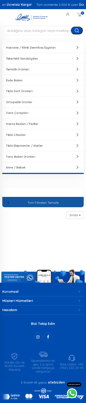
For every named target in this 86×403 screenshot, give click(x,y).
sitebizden (56, 382)
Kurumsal (10, 291)
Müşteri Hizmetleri (17, 300)
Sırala (75, 215)
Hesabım (9, 310)
